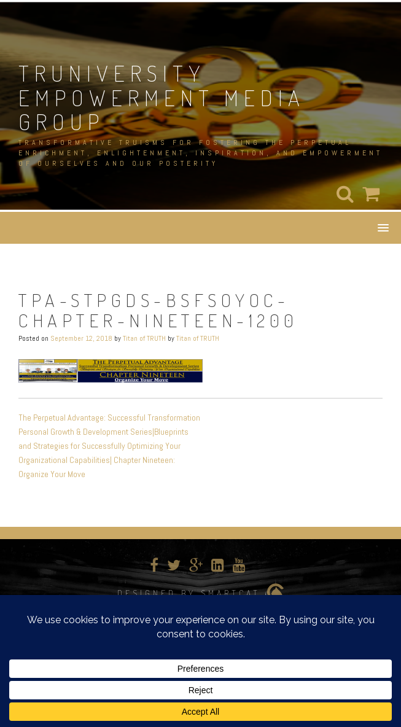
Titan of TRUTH (144, 338)
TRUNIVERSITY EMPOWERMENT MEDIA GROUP (161, 97)
